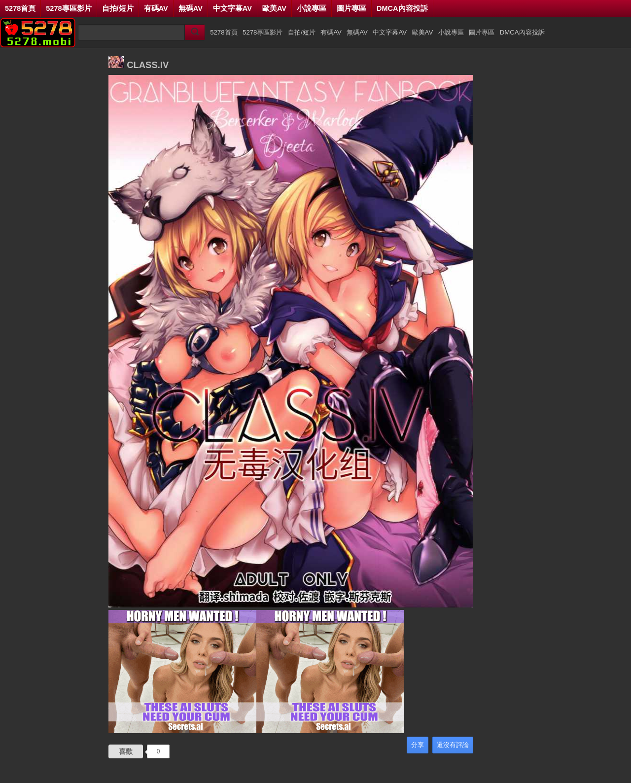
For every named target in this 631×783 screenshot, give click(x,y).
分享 (417, 744)
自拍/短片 (118, 8)
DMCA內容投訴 (402, 8)
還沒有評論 (453, 744)
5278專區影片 (68, 8)
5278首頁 (20, 8)
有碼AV (156, 8)
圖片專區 (351, 8)
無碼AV (190, 8)
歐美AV (274, 8)
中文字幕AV (232, 8)
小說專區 (311, 8)
